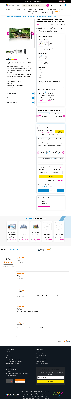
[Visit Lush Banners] (12, 392)
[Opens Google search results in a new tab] (9, 377)
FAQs (20, 98)
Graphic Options (42, 53)
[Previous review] (35, 249)
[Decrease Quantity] (38, 128)
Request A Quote (40, 350)
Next (64, 116)
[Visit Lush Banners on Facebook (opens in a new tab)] (62, 390)
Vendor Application (41, 356)
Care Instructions (20, 102)
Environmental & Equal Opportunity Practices (17, 369)
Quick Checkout (60, 131)
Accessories (41, 67)
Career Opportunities (11, 371)
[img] (8, 258)
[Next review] (35, 335)
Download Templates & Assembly (28, 58)
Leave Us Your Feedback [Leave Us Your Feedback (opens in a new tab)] (42, 359)
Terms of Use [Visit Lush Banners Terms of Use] (47, 395)
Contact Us (39, 348)
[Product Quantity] (47, 128)
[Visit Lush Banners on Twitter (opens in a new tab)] (58, 393)
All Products (9, 348)
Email (60, 190)
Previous (37, 116)
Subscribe (50, 377)
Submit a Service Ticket (42, 352)
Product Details (20, 93)
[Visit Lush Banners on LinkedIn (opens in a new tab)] (54, 390)
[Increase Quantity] (56, 128)
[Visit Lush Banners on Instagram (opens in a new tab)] (59, 390)
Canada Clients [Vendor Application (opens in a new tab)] (40, 358)
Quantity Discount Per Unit (45, 142)
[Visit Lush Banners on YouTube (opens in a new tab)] (57, 390)
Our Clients (8, 367)
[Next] (32, 33)
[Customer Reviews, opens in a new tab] (58, 12)
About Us (9, 363)
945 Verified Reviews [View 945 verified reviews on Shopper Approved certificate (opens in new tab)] (8, 260)
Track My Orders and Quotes (13, 356)
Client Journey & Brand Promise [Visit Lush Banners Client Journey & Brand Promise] (28, 395)
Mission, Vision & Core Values (13, 365)
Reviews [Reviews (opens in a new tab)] (8, 373)
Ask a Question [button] (61, 24)
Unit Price (40, 130)
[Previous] (8, 33)
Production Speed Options (46, 89)
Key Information (11, 58)
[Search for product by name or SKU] (35, 5)
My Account (9, 354)
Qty (38, 125)
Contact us (52, 158)
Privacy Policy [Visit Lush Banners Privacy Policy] (39, 395)
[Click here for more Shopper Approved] (64, 337)
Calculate (50, 176)
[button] (43, 24)
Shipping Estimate (44, 167)
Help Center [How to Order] (9, 350)
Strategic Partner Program (12, 359)
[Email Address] (50, 374)
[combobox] (44, 172)
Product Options (43, 39)
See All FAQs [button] (52, 24)
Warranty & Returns (41, 354)
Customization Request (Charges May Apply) (49, 82)
